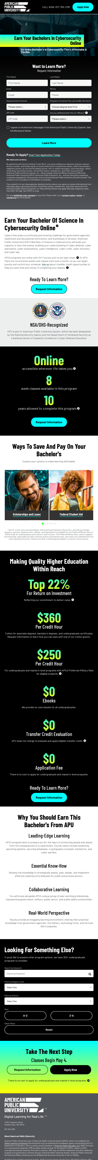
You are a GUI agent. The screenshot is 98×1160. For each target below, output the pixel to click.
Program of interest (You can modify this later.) (70, 101)
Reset (49, 1029)
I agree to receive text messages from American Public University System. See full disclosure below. (50, 129)
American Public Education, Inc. (67, 1145)
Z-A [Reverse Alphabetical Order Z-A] (71, 1015)
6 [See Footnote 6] (78, 408)
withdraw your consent (24, 195)
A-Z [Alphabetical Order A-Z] (25, 1015)
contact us (11, 197)
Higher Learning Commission (16, 1143)
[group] (26, 495)
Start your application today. (45, 154)
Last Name (55, 77)
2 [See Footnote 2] (57, 225)
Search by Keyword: (13, 968)
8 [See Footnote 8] (60, 673)
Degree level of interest (16, 101)
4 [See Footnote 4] (67, 267)
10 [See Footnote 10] (88, 1080)
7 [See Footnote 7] (72, 600)
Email (8, 89)
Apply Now (83, 7)
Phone (53, 89)
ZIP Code (10, 113)
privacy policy (68, 195)
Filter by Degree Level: (14, 982)
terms (79, 195)
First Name (11, 77)
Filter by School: (11, 995)
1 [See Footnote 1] (86, 113)
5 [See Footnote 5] (74, 368)
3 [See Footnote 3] (77, 257)
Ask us (45, 264)
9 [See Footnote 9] (84, 741)
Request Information (49, 289)
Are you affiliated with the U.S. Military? (69, 113)
